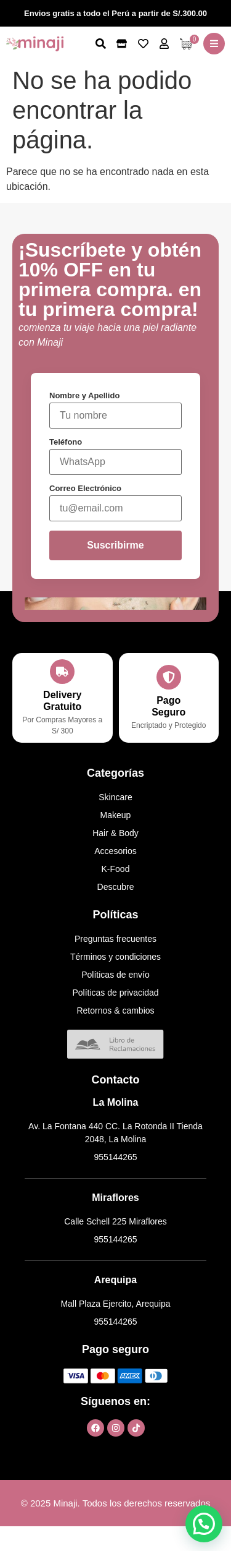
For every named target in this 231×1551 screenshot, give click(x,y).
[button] (214, 43)
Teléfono (65, 442)
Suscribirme (115, 545)
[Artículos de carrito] (189, 44)
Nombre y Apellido (84, 395)
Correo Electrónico (85, 488)
